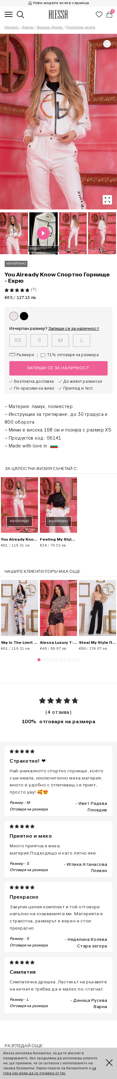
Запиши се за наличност (73, 329)
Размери (21, 355)
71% (68, 355)
